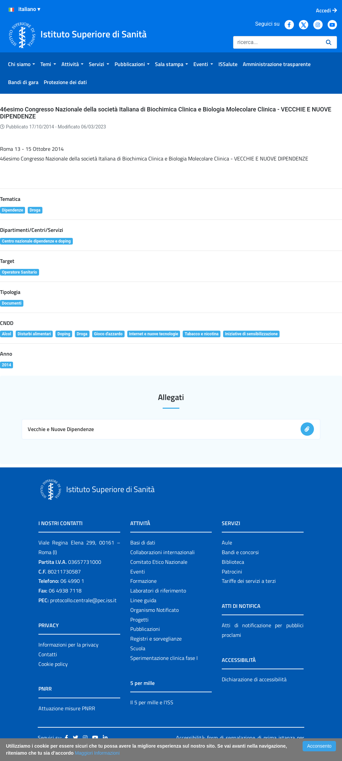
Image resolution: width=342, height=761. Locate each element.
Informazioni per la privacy (68, 645)
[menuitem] (21, 64)
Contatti (47, 654)
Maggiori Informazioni (97, 753)
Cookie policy (53, 664)
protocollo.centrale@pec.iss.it (83, 600)
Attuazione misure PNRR (66, 708)
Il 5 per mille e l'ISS (151, 702)
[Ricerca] (277, 42)
